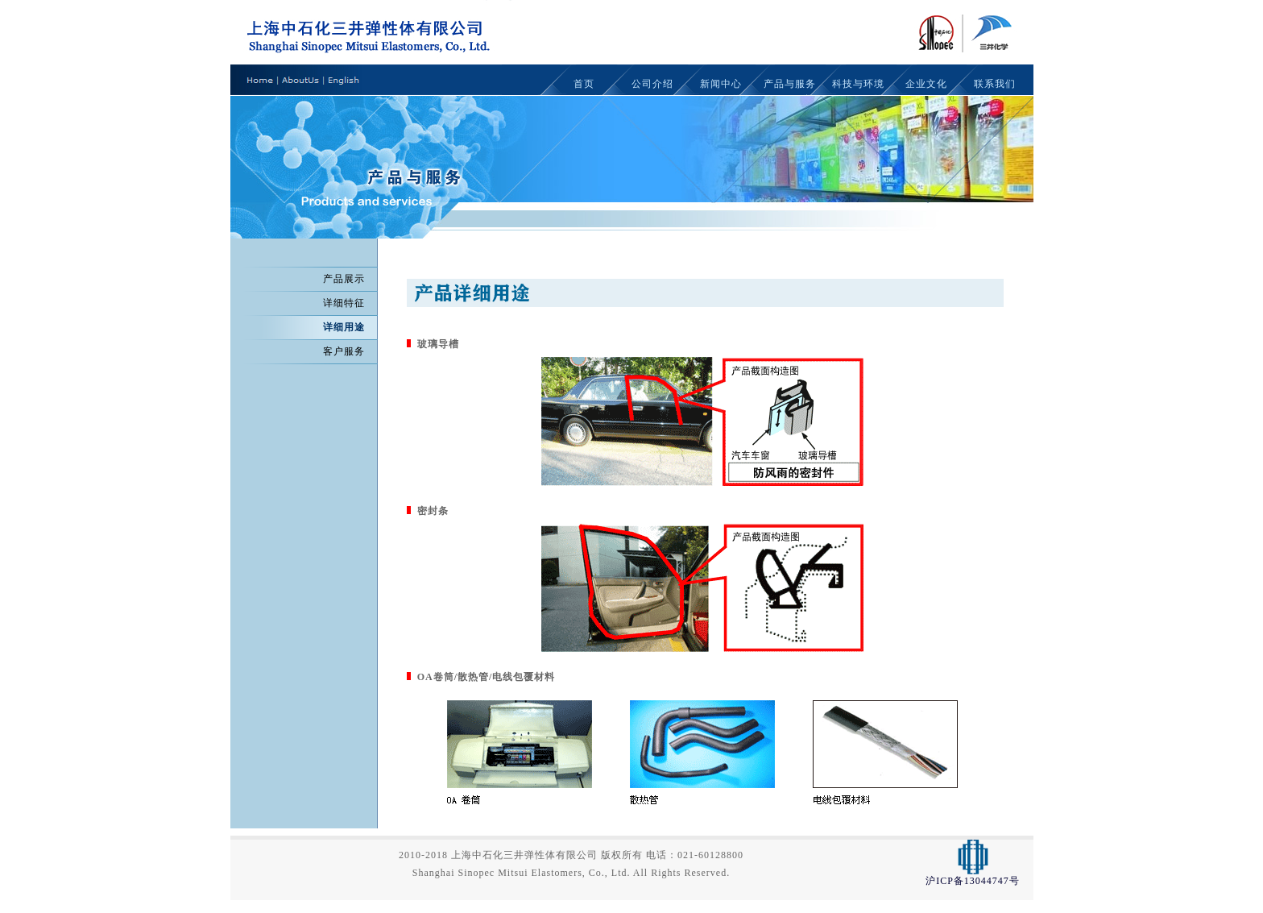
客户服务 (344, 351)
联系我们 (995, 83)
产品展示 (344, 278)
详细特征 (344, 303)
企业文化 (926, 83)
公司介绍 (652, 83)
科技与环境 (858, 83)
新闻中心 (721, 83)
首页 (584, 83)
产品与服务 (790, 83)
